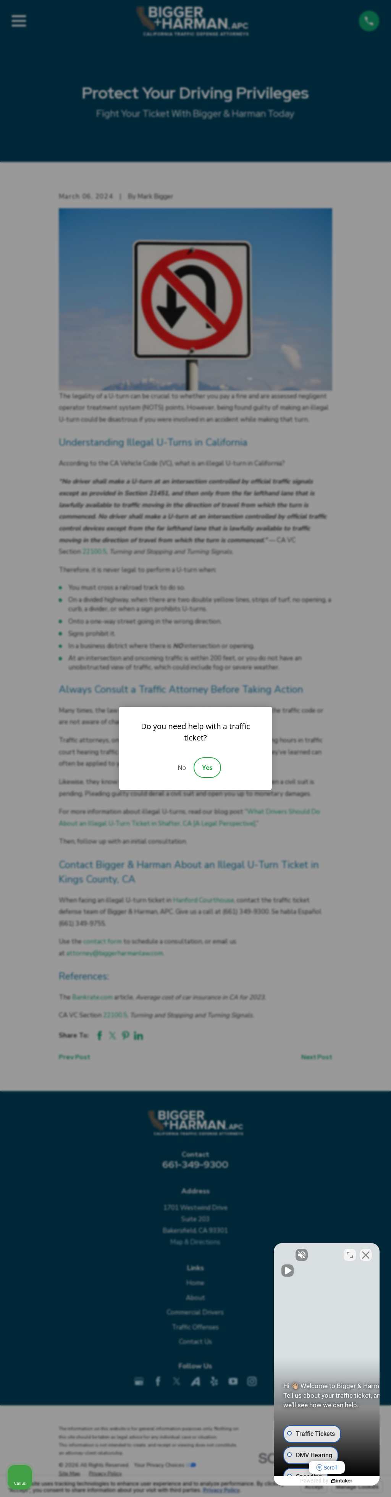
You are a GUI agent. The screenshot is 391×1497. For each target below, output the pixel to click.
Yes (207, 767)
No (182, 767)
